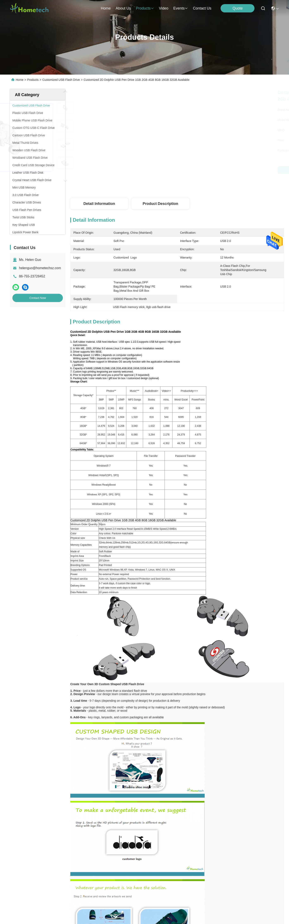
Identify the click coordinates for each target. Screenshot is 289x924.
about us (123, 8)
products (145, 8)
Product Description (160, 204)
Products (33, 79)
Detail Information (99, 204)
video (163, 8)
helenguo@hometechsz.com (40, 268)
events (180, 8)
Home (106, 8)
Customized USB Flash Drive (61, 79)
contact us (202, 8)
